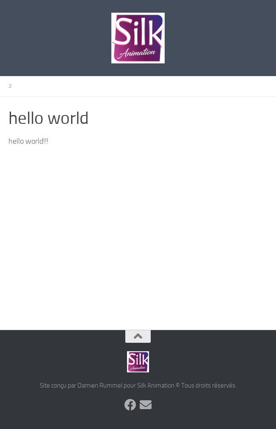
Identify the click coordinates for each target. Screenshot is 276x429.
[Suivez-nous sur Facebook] (130, 405)
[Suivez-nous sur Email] (146, 405)
